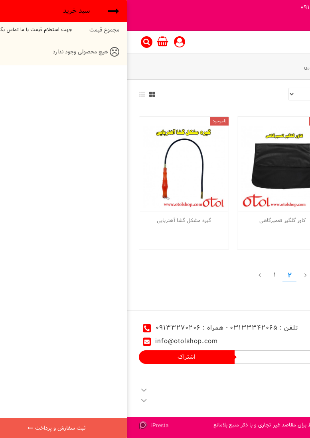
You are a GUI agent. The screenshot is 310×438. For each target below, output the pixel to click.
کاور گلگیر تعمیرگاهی (155, 220)
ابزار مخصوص (243, 67)
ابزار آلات (275, 67)
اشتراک (59, 357)
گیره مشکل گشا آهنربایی (57, 220)
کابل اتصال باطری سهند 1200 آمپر (253, 220)
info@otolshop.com (59, 341)
